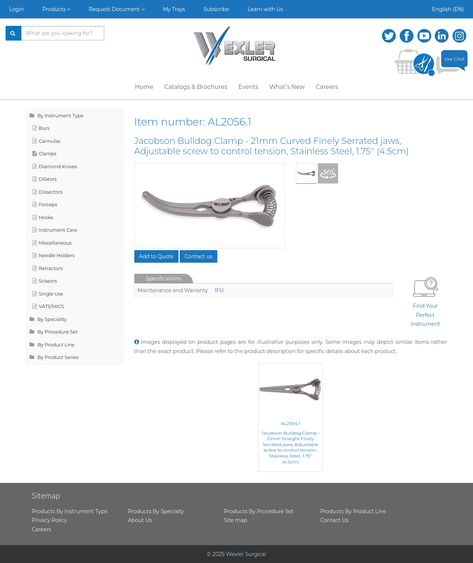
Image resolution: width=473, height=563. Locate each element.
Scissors (44, 281)
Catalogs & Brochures (195, 86)
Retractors (47, 268)
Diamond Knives (54, 166)
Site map (235, 520)
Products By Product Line (353, 511)
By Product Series (54, 357)
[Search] (14, 33)
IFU (219, 290)
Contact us (198, 256)
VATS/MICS (48, 306)
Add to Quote (156, 256)
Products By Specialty (156, 511)
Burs (40, 128)
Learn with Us (265, 9)
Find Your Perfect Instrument (425, 300)
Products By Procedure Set (258, 511)
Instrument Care (54, 230)
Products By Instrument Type (70, 511)
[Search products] (62, 33)
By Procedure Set (53, 332)
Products (56, 9)
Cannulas (46, 141)
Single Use (47, 294)
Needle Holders (53, 255)
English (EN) (448, 9)
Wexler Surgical (246, 554)
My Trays (174, 9)
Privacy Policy (49, 520)
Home (144, 86)
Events (248, 86)
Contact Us (334, 520)
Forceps (44, 204)
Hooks (42, 217)
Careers (327, 86)
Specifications (164, 278)
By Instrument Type (56, 115)
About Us (140, 520)
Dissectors (47, 192)
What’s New (287, 86)
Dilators (44, 179)
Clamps (44, 153)
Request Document (117, 9)
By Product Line (52, 345)
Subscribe (216, 9)
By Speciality (48, 319)
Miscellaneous (52, 243)
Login (16, 9)
